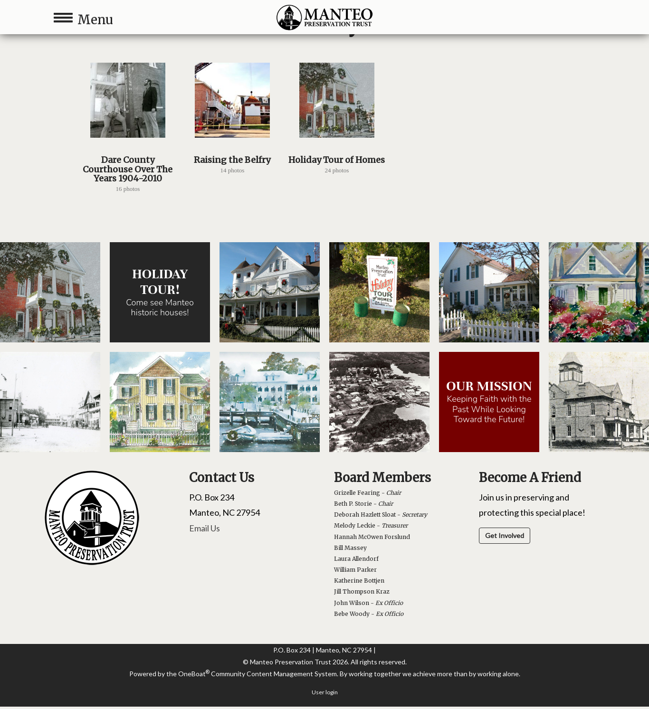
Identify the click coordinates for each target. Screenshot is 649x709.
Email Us (204, 528)
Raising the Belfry (232, 159)
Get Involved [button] (504, 535)
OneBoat (194, 674)
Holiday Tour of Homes (336, 159)
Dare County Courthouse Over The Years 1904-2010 (127, 169)
